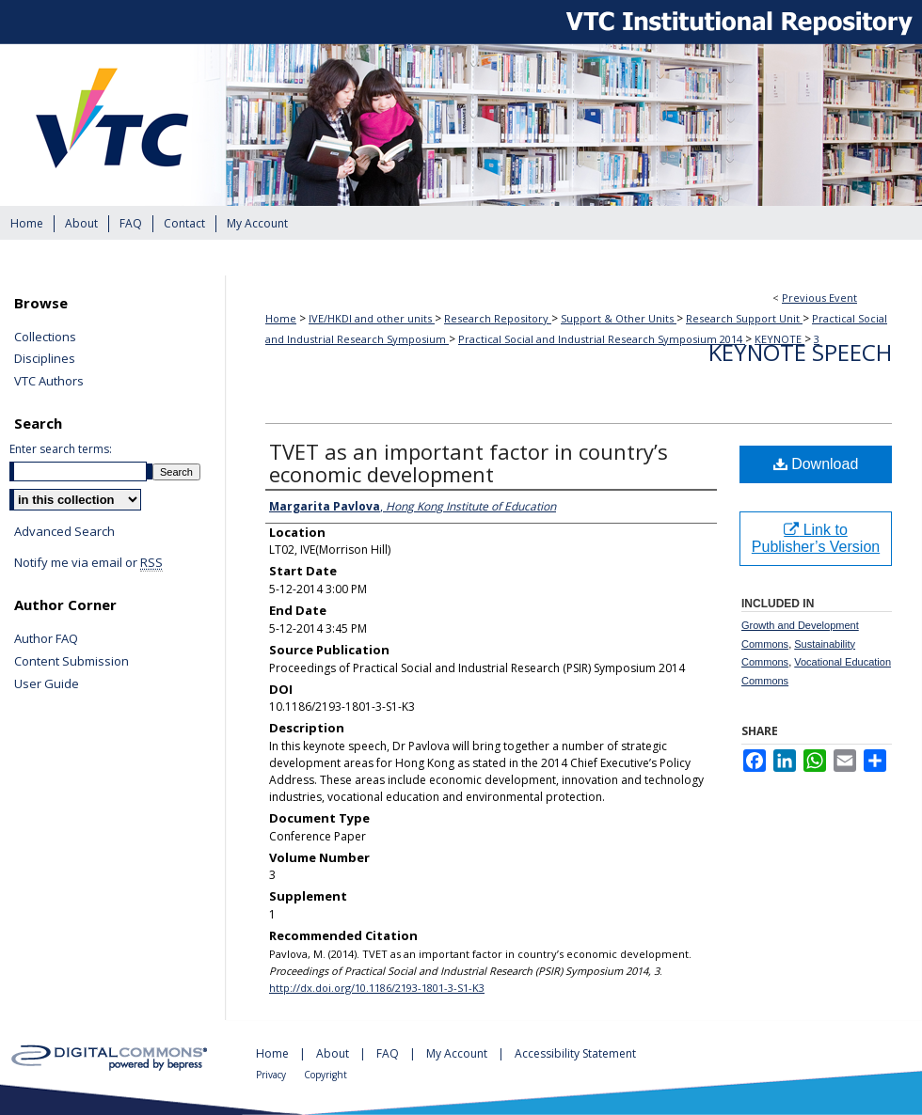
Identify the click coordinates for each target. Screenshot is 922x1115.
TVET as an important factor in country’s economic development (468, 462)
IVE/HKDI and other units (372, 318)
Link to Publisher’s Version (816, 538)
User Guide (46, 684)
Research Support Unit (744, 318)
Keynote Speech (800, 352)
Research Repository (497, 318)
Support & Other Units (618, 318)
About (334, 1053)
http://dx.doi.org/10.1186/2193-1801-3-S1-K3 (377, 988)
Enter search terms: (60, 449)
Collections (45, 337)
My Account (458, 1053)
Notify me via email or (88, 563)
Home (280, 318)
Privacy (272, 1074)
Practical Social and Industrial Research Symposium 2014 (601, 339)
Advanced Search (64, 531)
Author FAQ (46, 639)
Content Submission (71, 661)
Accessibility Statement (575, 1053)
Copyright (325, 1074)
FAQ (389, 1053)
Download (816, 464)
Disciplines (44, 359)
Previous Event (819, 298)
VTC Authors (49, 381)
